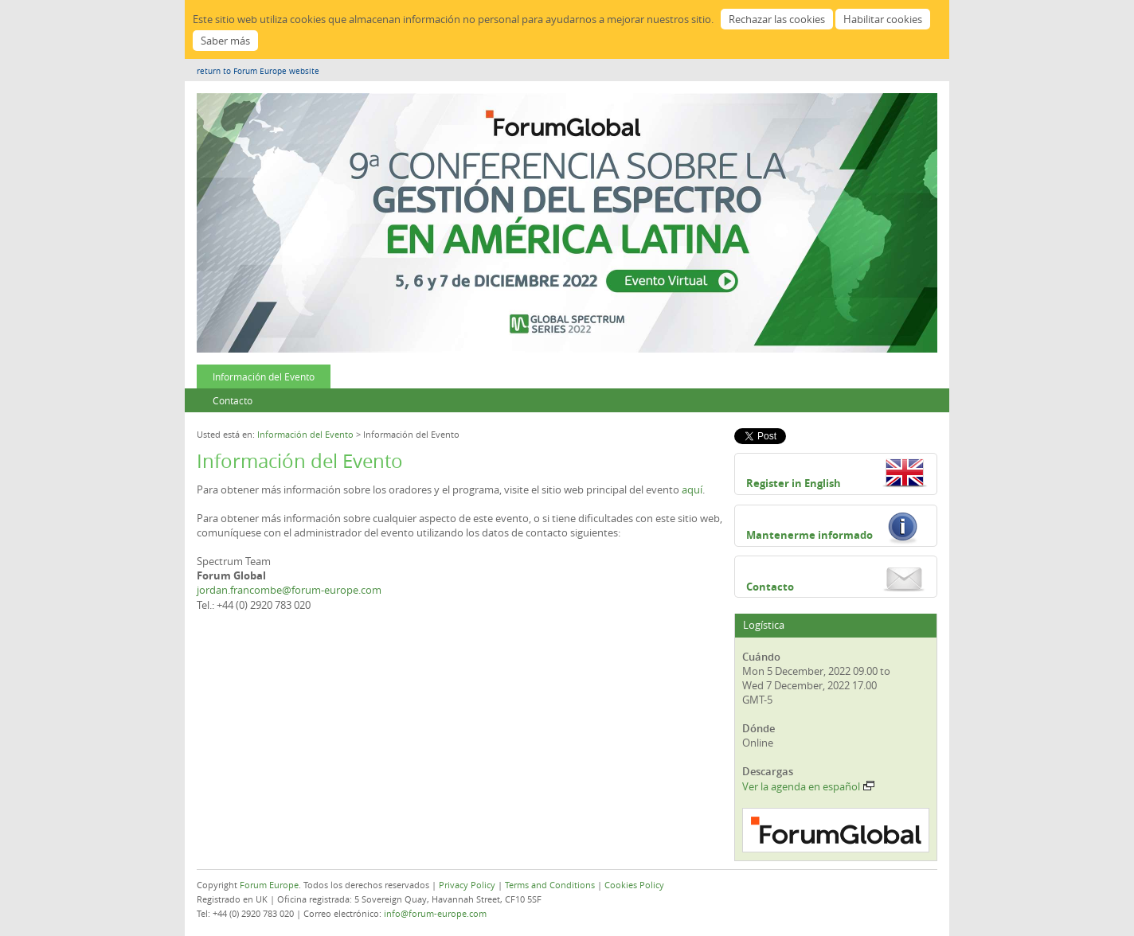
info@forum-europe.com (435, 913)
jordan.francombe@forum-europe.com (289, 590)
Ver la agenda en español (808, 786)
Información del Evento (264, 376)
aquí (692, 489)
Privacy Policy (467, 885)
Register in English (793, 483)
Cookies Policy (634, 885)
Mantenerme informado (809, 535)
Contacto (232, 400)
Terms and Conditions (550, 885)
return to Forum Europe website (258, 71)
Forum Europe (269, 885)
